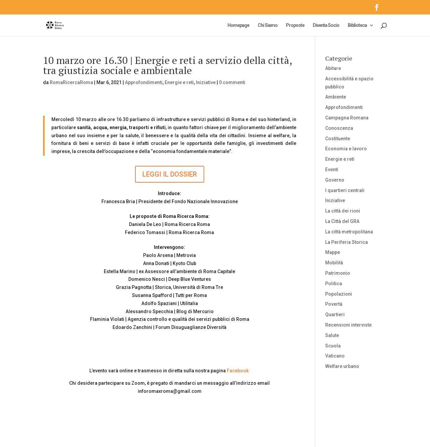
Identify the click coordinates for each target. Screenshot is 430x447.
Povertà (333, 304)
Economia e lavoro (346, 148)
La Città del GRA (342, 221)
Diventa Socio (326, 25)
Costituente (337, 138)
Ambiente (335, 97)
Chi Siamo (267, 25)
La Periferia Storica (346, 242)
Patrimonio (337, 273)
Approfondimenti (144, 82)
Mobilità (334, 262)
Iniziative (206, 82)
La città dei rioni (342, 211)
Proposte (295, 25)
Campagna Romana (347, 117)
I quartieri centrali (344, 190)
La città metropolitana (349, 231)
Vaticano (335, 356)
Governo (334, 180)
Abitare (333, 68)
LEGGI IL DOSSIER (169, 174)
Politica (333, 283)
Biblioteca (357, 25)
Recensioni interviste (348, 325)
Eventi (331, 169)
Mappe (332, 252)
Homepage (238, 25)
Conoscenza (339, 128)
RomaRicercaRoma (71, 82)
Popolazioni (338, 294)
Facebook (238, 370)
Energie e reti (179, 82)
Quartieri (335, 314)
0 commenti (232, 82)
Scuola (333, 345)
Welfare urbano (342, 366)
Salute (332, 335)
